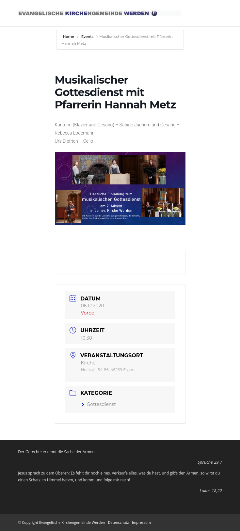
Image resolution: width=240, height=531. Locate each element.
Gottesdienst (98, 404)
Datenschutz (118, 522)
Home (69, 36)
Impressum (141, 522)
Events (87, 36)
